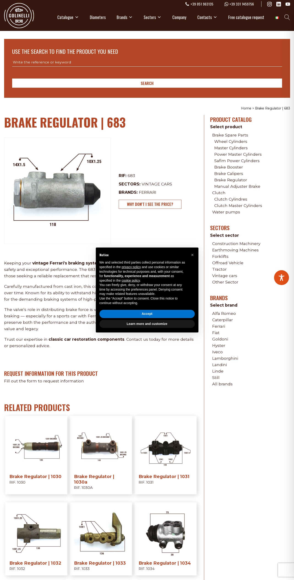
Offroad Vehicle (227, 262)
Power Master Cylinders (238, 154)
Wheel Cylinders (230, 141)
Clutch (218, 192)
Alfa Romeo (224, 313)
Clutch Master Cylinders (238, 205)
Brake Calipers (228, 173)
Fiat (216, 332)
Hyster (218, 345)
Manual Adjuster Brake (237, 186)
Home (246, 108)
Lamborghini (225, 358)
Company (179, 17)
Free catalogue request (246, 17)
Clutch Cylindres (230, 199)
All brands (222, 383)
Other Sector (225, 282)
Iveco (217, 351)
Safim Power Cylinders (237, 160)
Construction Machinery (236, 243)
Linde (217, 371)
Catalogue (68, 17)
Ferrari (147, 192)
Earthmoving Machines (235, 250)
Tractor (219, 269)
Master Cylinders (231, 147)
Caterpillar (222, 319)
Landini (219, 364)
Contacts (207, 17)
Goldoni (220, 339)
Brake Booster (228, 167)
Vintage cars (157, 184)
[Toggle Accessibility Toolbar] (281, 278)
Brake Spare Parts (230, 135)
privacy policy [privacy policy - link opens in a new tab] (131, 267)
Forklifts (220, 256)
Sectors (152, 17)
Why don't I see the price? (150, 204)
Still (216, 377)
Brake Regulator (230, 179)
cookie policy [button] (131, 280)
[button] (192, 255)
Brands (125, 17)
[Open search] (287, 17)
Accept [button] (147, 314)
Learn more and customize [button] (147, 324)
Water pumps (226, 212)
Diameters (98, 17)
